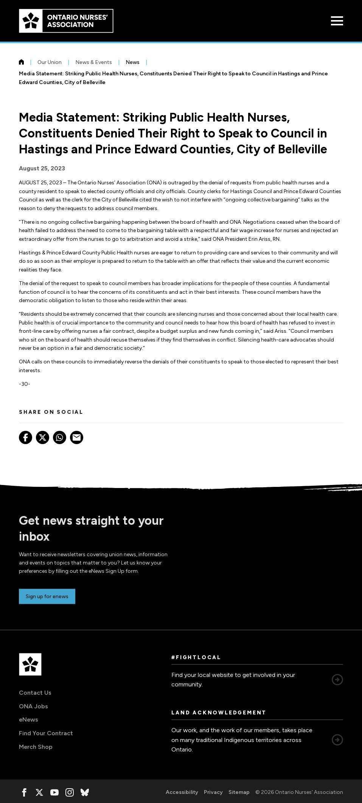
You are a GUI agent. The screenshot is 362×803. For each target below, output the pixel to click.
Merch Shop (36, 746)
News (133, 62)
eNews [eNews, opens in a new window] (28, 719)
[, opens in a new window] (24, 792)
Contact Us (35, 692)
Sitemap (239, 792)
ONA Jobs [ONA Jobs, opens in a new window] (33, 706)
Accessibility (182, 792)
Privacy (213, 792)
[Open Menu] (337, 21)
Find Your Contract (46, 733)
